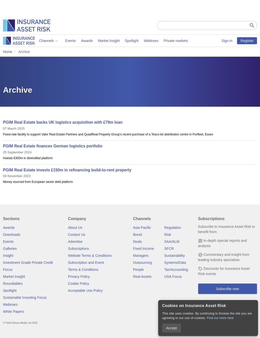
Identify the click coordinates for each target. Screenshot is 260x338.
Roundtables (13, 284)
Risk (167, 235)
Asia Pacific (142, 228)
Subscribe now (227, 289)
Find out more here (220, 318)
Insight (8, 256)
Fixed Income (143, 249)
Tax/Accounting (176, 270)
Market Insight (14, 277)
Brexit (137, 235)
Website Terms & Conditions (90, 256)
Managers (140, 256)
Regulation (172, 228)
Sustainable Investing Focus (25, 298)
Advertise (75, 242)
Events (34, 41)
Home (7, 52)
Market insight (73, 41)
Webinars (115, 41)
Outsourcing (142, 263)
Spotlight (95, 41)
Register (247, 41)
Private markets (140, 41)
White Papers (13, 312)
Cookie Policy (78, 284)
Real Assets (142, 277)
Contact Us (76, 235)
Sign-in (227, 41)
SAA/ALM (171, 242)
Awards (50, 41)
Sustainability (174, 256)
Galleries (10, 249)
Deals (137, 242)
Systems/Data (175, 263)
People (138, 270)
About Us (75, 228)
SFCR (169, 249)
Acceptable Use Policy (85, 291)
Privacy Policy (79, 277)
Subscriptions (78, 249)
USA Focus (173, 277)
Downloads (11, 235)
